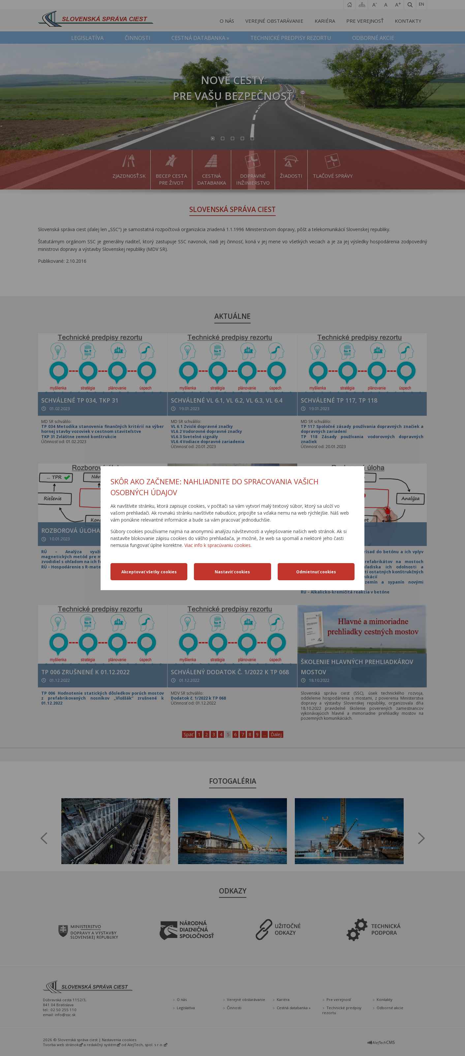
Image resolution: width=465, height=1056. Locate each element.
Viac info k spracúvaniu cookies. (218, 545)
